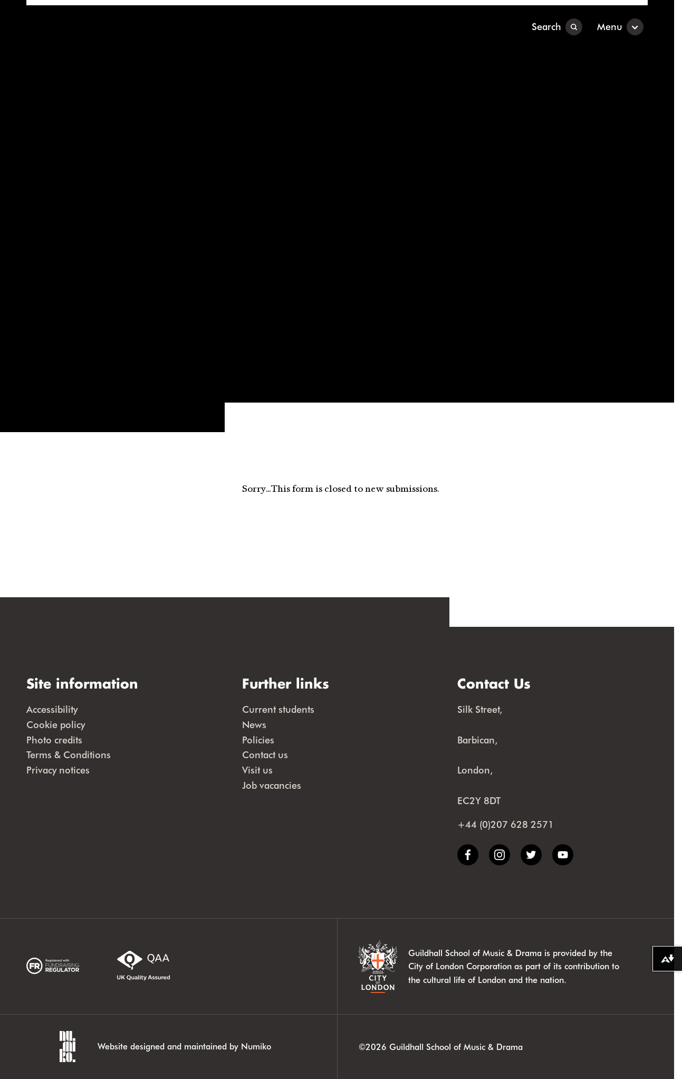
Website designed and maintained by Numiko (184, 1046)
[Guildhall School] (92, 26)
